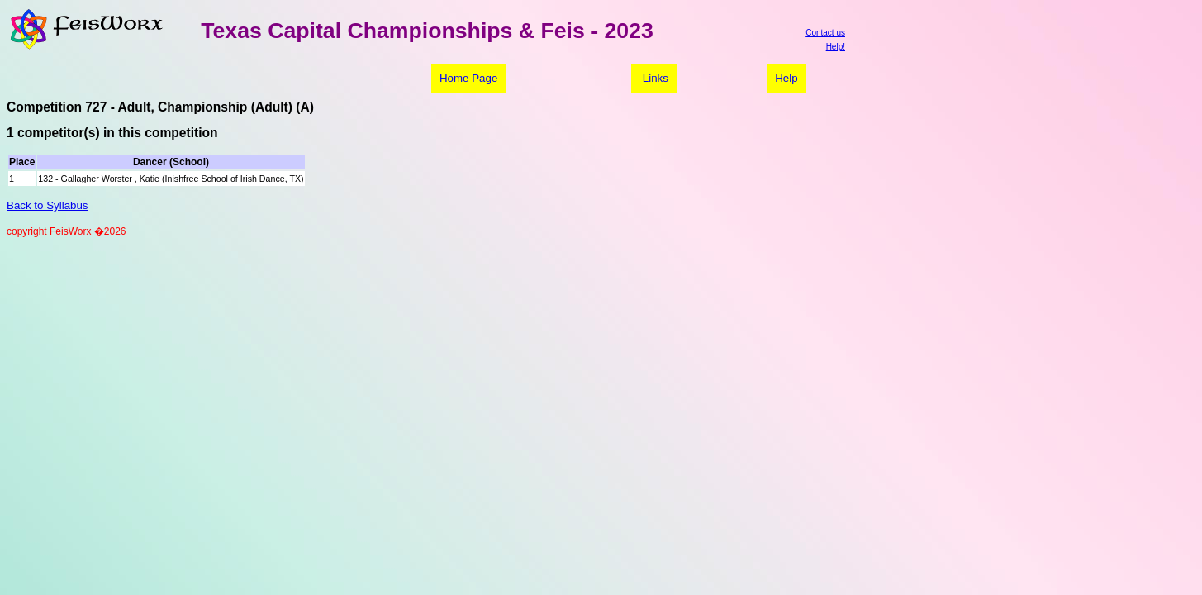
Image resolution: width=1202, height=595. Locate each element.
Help (786, 78)
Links (653, 78)
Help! (835, 46)
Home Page (468, 78)
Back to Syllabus (47, 205)
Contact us (825, 32)
